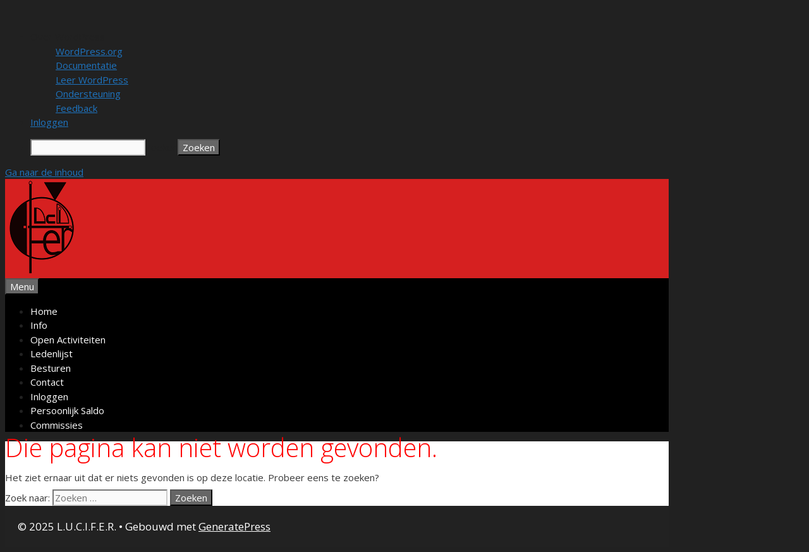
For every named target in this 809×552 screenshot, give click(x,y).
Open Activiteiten (68, 339)
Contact (47, 382)
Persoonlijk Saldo (67, 410)
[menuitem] (417, 37)
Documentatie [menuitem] (86, 65)
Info (38, 325)
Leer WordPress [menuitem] (92, 79)
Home (44, 311)
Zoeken (161, 147)
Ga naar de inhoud (44, 172)
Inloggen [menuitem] (49, 122)
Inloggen (49, 396)
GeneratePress (234, 526)
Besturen (50, 368)
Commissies (56, 425)
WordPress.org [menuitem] (89, 51)
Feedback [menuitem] (76, 108)
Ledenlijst (51, 353)
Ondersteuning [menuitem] (88, 93)
